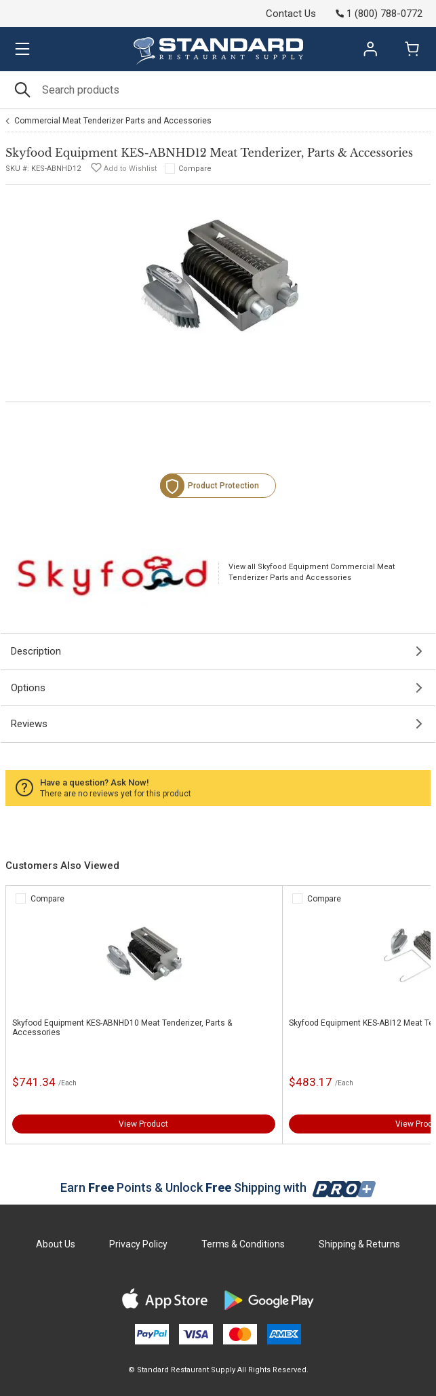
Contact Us (291, 13)
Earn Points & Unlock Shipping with (218, 1187)
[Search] (218, 90)
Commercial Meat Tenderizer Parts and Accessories (113, 120)
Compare (195, 168)
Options (28, 688)
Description (36, 651)
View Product (143, 1124)
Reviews (29, 724)
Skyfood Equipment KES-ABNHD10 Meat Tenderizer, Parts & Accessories (122, 1027)
